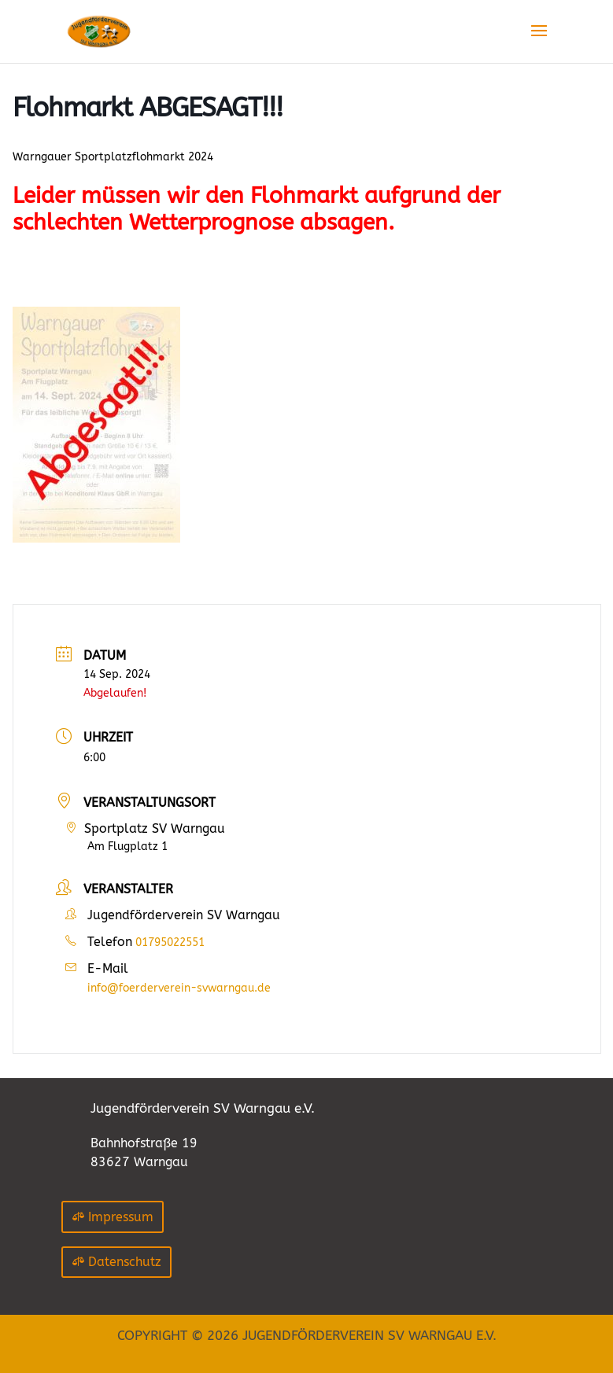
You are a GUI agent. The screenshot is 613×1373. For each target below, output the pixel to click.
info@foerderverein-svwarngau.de (179, 988)
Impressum (120, 1216)
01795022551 (170, 942)
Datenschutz (124, 1261)
